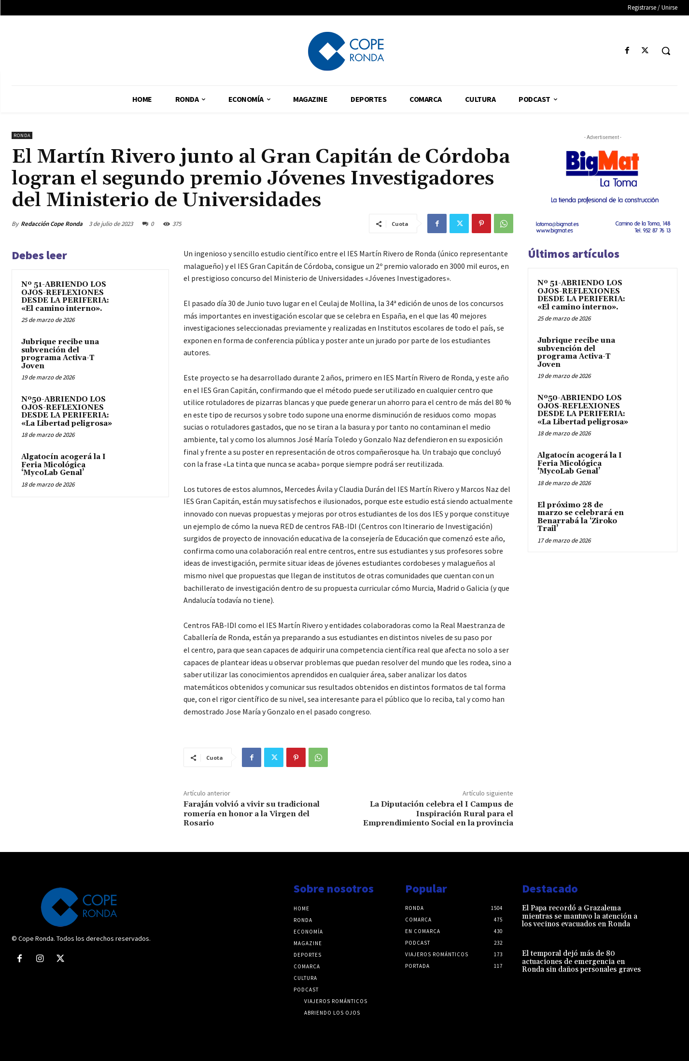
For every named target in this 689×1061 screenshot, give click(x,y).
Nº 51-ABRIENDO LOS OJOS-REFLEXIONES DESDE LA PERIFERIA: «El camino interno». (65, 296)
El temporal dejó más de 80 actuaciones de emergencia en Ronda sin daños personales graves (581, 961)
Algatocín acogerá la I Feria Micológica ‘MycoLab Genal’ (63, 464)
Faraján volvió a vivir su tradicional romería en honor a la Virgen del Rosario (251, 813)
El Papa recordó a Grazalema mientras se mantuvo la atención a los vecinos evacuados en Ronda (579, 916)
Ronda (22, 135)
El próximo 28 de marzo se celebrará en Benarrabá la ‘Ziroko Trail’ (580, 517)
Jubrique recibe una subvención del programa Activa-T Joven (60, 354)
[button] (665, 50)
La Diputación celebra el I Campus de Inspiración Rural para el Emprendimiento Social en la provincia (438, 813)
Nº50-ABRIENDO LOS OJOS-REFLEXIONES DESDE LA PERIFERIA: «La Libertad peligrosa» (66, 411)
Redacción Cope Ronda (52, 224)
